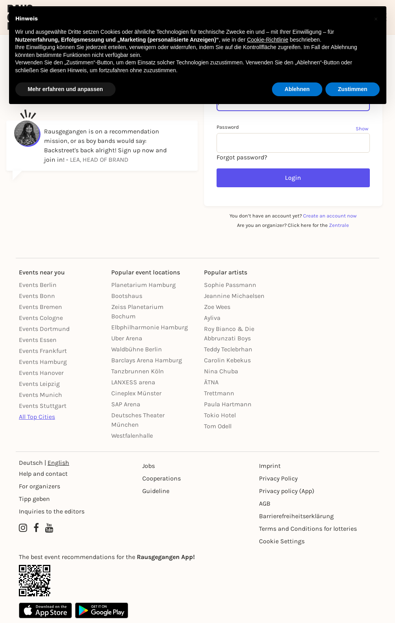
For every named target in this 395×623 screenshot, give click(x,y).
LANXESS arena (133, 382)
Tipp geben (34, 498)
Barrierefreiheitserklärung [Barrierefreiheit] (296, 516)
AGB (264, 503)
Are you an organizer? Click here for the (293, 225)
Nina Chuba (221, 371)
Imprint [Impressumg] (270, 466)
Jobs (148, 466)
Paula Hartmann (228, 404)
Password (228, 127)
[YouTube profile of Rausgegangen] (49, 528)
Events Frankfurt (43, 350)
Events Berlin (38, 285)
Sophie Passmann (230, 285)
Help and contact (43, 473)
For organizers (39, 486)
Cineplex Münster (136, 393)
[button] (376, 19)
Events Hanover (41, 372)
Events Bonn (37, 296)
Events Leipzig (39, 383)
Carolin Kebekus (227, 360)
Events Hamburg (43, 361)
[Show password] (363, 128)
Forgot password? (242, 157)
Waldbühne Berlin (136, 349)
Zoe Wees (217, 307)
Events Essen (38, 339)
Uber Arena (126, 338)
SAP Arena (125, 404)
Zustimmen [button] (352, 89)
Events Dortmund (44, 329)
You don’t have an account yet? (293, 216)
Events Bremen (40, 307)
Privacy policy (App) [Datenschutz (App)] (286, 491)
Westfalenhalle (132, 435)
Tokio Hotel (220, 415)
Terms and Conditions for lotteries (308, 528)
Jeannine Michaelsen (234, 296)
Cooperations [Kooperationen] (161, 478)
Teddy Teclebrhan (228, 349)
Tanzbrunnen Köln (137, 371)
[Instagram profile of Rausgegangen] (23, 528)
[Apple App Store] (45, 610)
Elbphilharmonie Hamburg (149, 327)
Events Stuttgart (42, 405)
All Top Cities (37, 416)
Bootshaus (126, 296)
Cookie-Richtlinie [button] (267, 40)
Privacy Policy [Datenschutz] (278, 478)
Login (293, 177)
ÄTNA (211, 382)
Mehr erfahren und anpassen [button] (65, 89)
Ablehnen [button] (297, 89)
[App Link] (197, 580)
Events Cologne (41, 318)
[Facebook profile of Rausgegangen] (36, 528)
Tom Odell (217, 426)
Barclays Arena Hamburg (146, 360)
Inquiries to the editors (52, 511)
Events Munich (40, 394)
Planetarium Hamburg (143, 285)
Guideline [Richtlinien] (155, 491)
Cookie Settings (282, 541)
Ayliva (212, 318)
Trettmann (219, 393)
